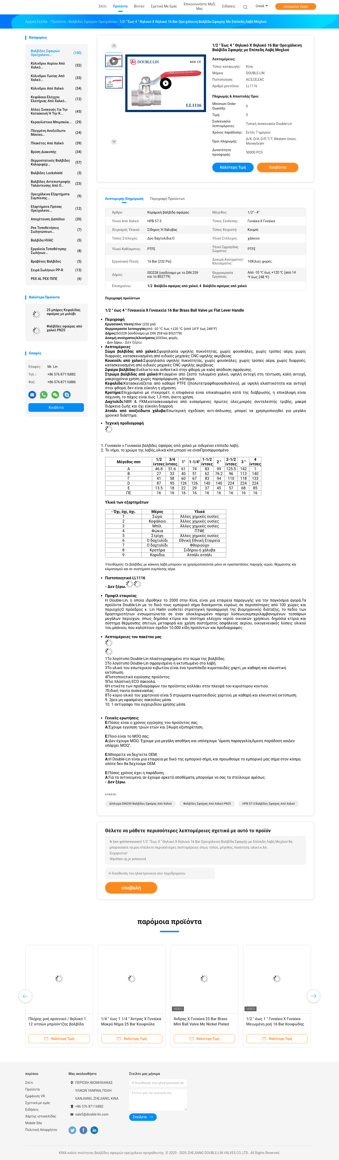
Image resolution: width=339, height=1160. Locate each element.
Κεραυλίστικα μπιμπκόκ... (56, 122)
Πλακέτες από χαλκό (56, 143)
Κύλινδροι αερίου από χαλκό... (56, 65)
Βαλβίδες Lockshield (56, 173)
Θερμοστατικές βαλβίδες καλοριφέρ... (56, 162)
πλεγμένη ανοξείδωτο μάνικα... (56, 132)
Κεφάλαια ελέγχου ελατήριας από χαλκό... (56, 99)
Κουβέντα (56, 407)
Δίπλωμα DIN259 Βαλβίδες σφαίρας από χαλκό (140, 803)
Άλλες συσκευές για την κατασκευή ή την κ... (56, 111)
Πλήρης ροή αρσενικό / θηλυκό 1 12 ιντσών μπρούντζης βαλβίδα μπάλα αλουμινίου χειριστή (57, 1024)
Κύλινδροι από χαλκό (56, 88)
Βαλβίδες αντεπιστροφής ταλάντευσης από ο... (56, 183)
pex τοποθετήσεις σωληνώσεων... (56, 230)
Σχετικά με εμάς (37, 1103)
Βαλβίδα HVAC (56, 240)
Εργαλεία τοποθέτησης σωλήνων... (56, 251)
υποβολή (131, 888)
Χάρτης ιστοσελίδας (40, 1116)
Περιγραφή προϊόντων (167, 199)
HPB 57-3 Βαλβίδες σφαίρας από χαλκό (268, 803)
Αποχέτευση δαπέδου (56, 219)
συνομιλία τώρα (295, 6)
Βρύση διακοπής (56, 151)
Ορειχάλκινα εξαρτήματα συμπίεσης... (56, 196)
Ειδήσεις (32, 1109)
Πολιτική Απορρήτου (41, 1130)
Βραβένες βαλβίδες (56, 261)
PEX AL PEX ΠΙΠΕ (56, 278)
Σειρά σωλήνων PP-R (56, 270)
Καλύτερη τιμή (233, 167)
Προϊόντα (32, 1089)
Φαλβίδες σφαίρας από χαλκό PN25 (64, 328)
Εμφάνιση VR (35, 1096)
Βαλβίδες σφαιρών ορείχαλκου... (56, 53)
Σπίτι (29, 1083)
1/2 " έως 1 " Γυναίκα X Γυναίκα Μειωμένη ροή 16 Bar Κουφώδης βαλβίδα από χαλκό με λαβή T (275, 1024)
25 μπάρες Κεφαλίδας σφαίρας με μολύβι (64, 312)
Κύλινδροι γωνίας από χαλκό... (56, 78)
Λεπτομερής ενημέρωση (124, 199)
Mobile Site (33, 1123)
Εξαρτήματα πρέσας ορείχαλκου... (56, 208)
